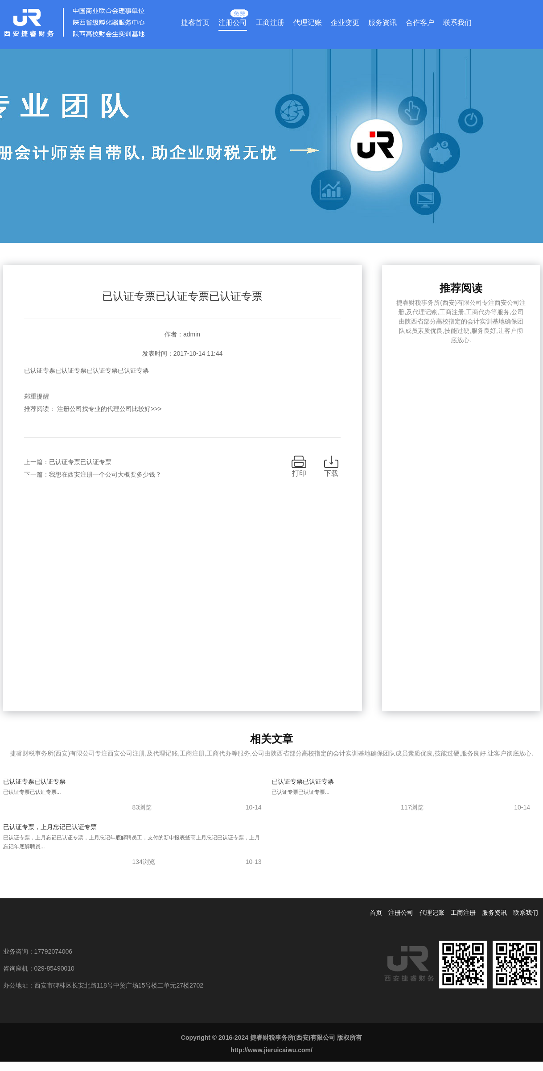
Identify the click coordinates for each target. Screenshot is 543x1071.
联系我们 (457, 22)
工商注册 (270, 22)
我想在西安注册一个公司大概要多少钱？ (105, 474)
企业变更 (345, 22)
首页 (376, 912)
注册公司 (232, 20)
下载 (331, 473)
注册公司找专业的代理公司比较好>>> (109, 408)
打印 (299, 473)
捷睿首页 (195, 22)
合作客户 (420, 22)
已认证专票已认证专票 (80, 461)
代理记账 (307, 22)
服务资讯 (382, 22)
